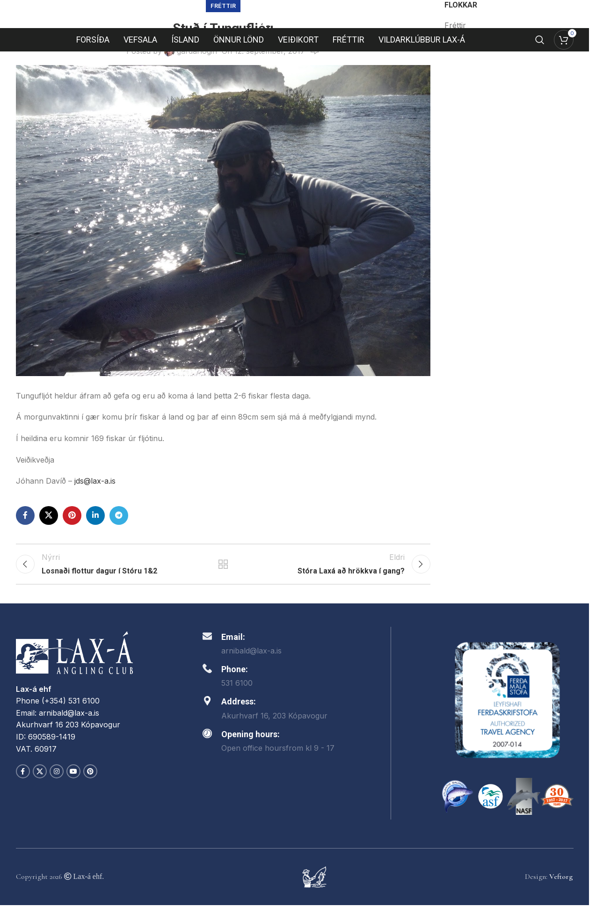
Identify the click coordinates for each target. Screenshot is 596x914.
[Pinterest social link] (72, 515)
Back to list (223, 568)
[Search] (540, 60)
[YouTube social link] (73, 780)
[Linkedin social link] (95, 515)
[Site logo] (294, 23)
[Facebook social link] (25, 515)
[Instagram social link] (57, 780)
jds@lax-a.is (96, 481)
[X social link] (48, 515)
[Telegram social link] (118, 515)
